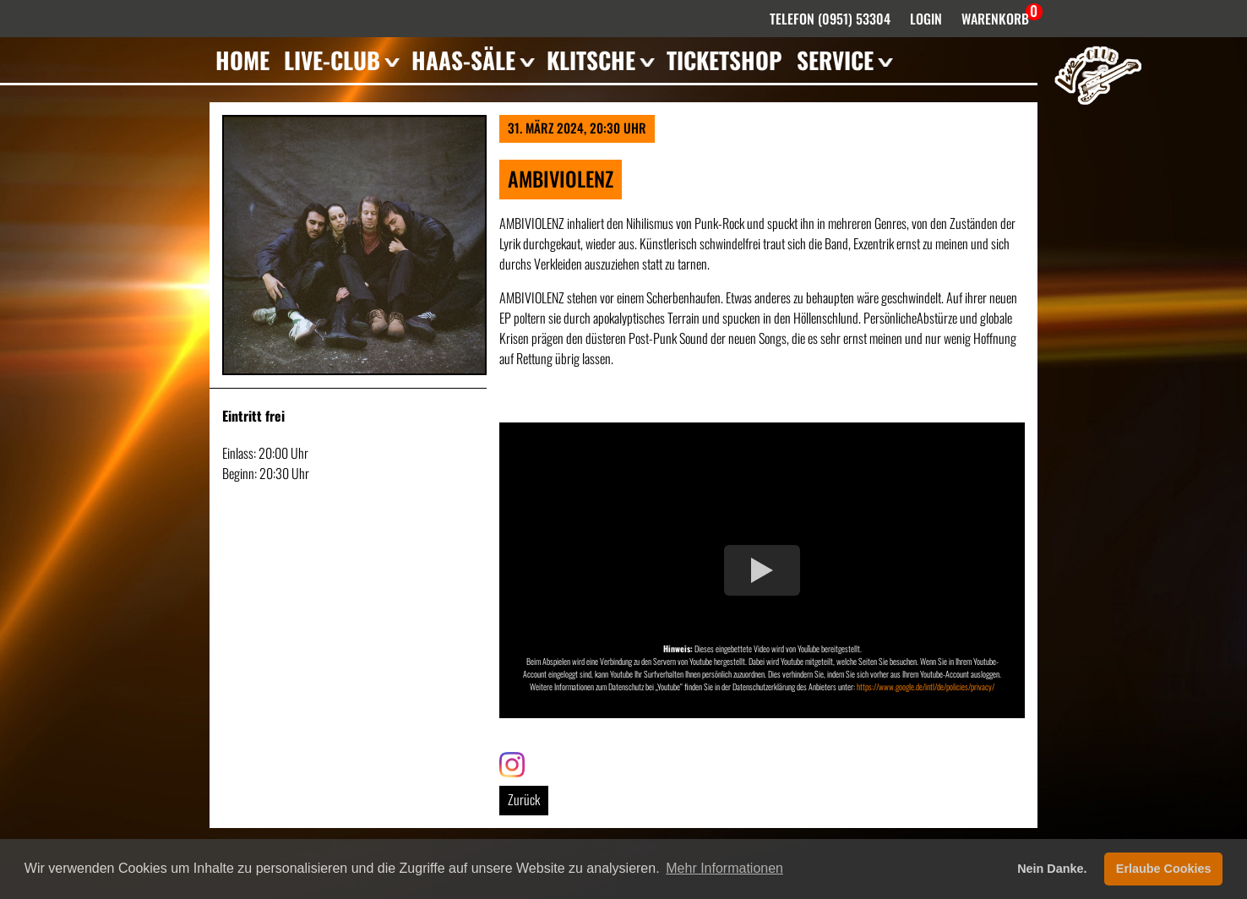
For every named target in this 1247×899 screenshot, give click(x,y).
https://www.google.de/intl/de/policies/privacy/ (925, 686)
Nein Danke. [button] (1051, 868)
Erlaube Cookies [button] (1164, 868)
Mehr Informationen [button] (724, 868)
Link (508, 762)
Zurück (524, 799)
